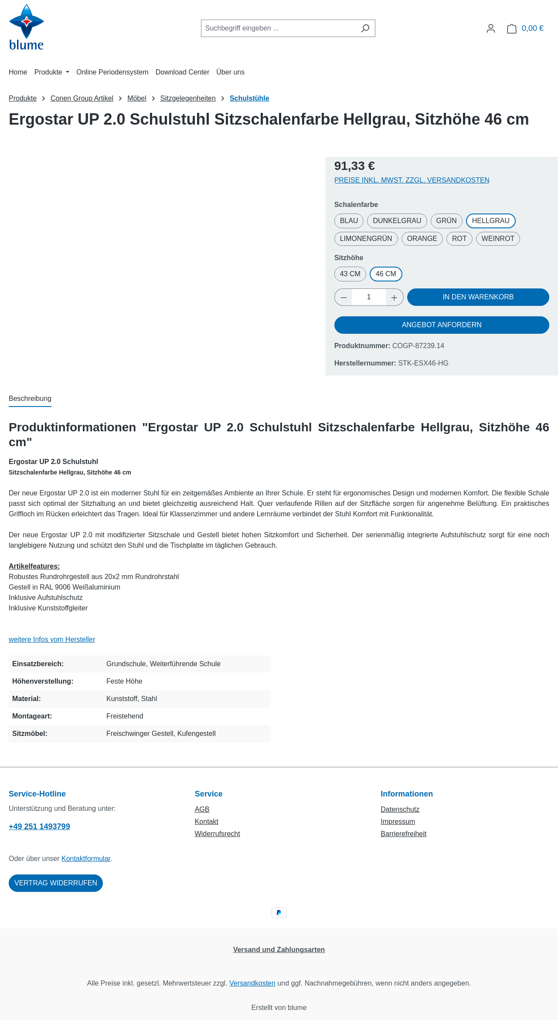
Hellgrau (491, 220)
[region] (163, 246)
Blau (349, 220)
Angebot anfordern (442, 325)
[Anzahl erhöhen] (394, 297)
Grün (446, 220)
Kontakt (206, 821)
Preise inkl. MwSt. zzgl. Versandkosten (412, 180)
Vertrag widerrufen (55, 883)
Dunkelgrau (397, 220)
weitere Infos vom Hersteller (52, 639)
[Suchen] (365, 28)
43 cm (350, 274)
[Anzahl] (369, 297)
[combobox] (278, 28)
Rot (459, 238)
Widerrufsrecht (217, 833)
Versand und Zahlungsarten (279, 949)
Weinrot (498, 238)
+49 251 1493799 (39, 826)
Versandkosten (252, 983)
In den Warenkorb (478, 297)
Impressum (398, 821)
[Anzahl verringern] (343, 297)
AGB (202, 809)
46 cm (386, 274)
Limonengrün (366, 238)
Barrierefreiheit (403, 833)
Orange (422, 238)
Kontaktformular (85, 858)
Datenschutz (400, 809)
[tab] (30, 399)
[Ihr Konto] (490, 28)
